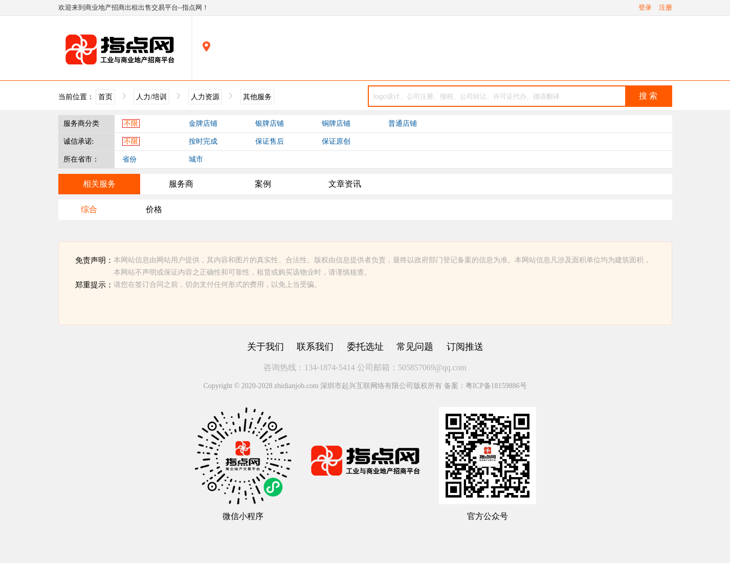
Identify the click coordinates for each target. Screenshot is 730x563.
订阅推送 (465, 347)
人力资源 (205, 97)
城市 (196, 159)
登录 (645, 7)
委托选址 (365, 347)
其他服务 (257, 97)
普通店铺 (402, 123)
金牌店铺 (203, 123)
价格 (154, 209)
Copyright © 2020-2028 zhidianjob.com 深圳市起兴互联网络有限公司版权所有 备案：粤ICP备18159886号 (364, 386)
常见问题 (414, 347)
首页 (105, 97)
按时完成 (203, 141)
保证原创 (336, 141)
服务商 (181, 183)
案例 (263, 183)
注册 (665, 7)
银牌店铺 (269, 123)
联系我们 (315, 347)
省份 (129, 159)
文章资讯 (344, 183)
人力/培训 (151, 97)
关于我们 (265, 347)
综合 (89, 209)
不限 (131, 123)
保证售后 (269, 141)
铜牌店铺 (336, 123)
